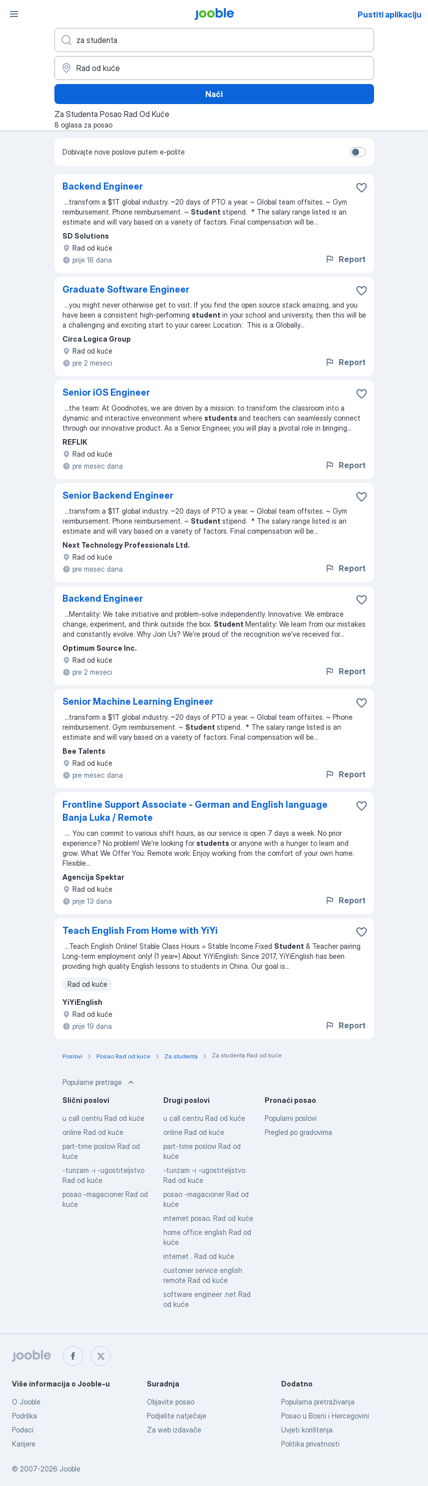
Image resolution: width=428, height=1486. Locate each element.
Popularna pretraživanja (318, 1401)
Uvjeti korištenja (307, 1429)
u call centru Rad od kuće (103, 1118)
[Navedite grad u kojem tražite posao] (214, 68)
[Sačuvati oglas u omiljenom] (361, 187)
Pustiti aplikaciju (390, 15)
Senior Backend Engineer (117, 495)
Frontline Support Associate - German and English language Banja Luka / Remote (195, 811)
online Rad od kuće (92, 1132)
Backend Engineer (102, 186)
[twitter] (101, 1356)
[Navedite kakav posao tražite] (214, 40)
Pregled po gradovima (298, 1132)
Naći (214, 94)
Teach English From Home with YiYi (140, 930)
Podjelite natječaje (176, 1415)
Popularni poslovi (291, 1118)
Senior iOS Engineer (106, 392)
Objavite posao (170, 1401)
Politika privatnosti (310, 1443)
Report (345, 259)
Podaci (22, 1429)
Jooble (69, 1468)
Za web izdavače (174, 1429)
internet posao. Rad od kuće (208, 1218)
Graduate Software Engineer (125, 289)
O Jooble (26, 1401)
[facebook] (73, 1356)
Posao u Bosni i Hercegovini (325, 1415)
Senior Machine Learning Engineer (137, 701)
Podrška (24, 1415)
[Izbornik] (14, 14)
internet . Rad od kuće (198, 1256)
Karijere (23, 1443)
